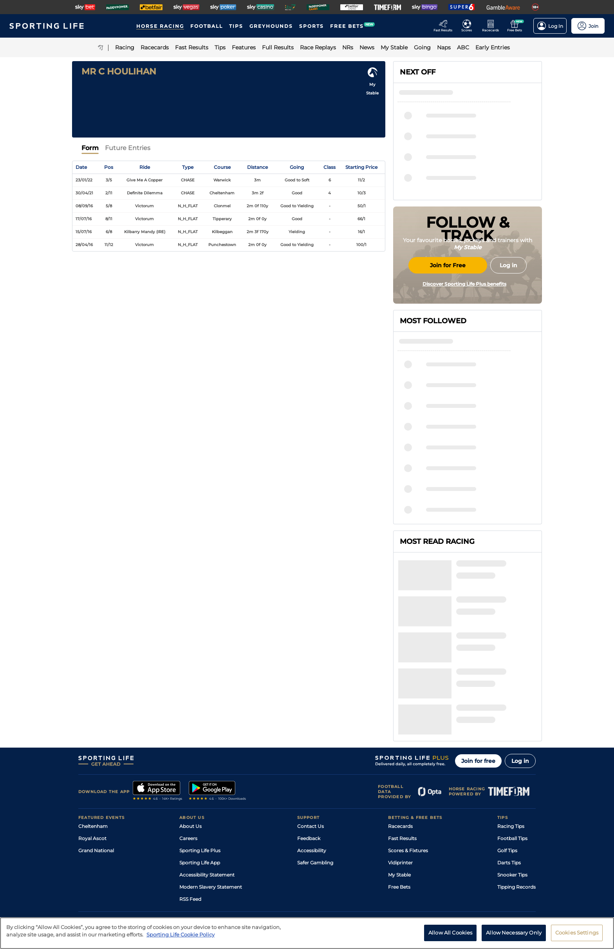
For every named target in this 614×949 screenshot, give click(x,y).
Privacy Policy (142, 880)
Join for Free (448, 324)
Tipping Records (516, 811)
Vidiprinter (400, 787)
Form (90, 148)
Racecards (400, 750)
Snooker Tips (512, 799)
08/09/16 (84, 205)
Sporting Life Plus (199, 775)
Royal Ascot (92, 763)
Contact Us (310, 750)
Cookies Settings (576, 936)
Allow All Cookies (450, 936)
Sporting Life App (199, 787)
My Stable (399, 799)
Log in (520, 685)
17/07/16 (84, 218)
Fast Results (402, 763)
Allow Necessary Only (514, 936)
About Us (190, 750)
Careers (188, 763)
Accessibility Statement (207, 799)
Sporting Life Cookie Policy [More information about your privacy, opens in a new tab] (180, 938)
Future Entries (127, 148)
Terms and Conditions (100, 880)
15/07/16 (84, 231)
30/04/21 (84, 193)
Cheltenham (93, 750)
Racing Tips (510, 750)
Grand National (96, 775)
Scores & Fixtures (408, 775)
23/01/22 (84, 180)
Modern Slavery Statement (210, 811)
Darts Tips (509, 787)
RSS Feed (190, 823)
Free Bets (399, 811)
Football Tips (512, 763)
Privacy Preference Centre (232, 880)
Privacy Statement (181, 880)
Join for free (478, 685)
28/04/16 (84, 244)
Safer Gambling (315, 787)
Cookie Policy (278, 880)
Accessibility (311, 775)
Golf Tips (507, 775)
